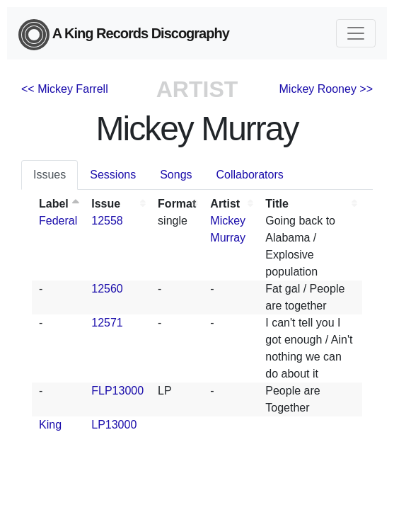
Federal (58, 221)
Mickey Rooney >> (326, 89)
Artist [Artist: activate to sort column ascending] (225, 204)
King (50, 425)
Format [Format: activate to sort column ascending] (177, 204)
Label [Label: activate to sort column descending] (54, 204)
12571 (107, 323)
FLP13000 (117, 391)
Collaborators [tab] (250, 175)
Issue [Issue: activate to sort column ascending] (105, 204)
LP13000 (114, 425)
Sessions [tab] (113, 175)
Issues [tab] (49, 175)
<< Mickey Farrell (64, 89)
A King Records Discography (123, 34)
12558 (107, 221)
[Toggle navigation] (356, 33)
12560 (107, 289)
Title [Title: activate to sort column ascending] (277, 204)
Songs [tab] (176, 175)
